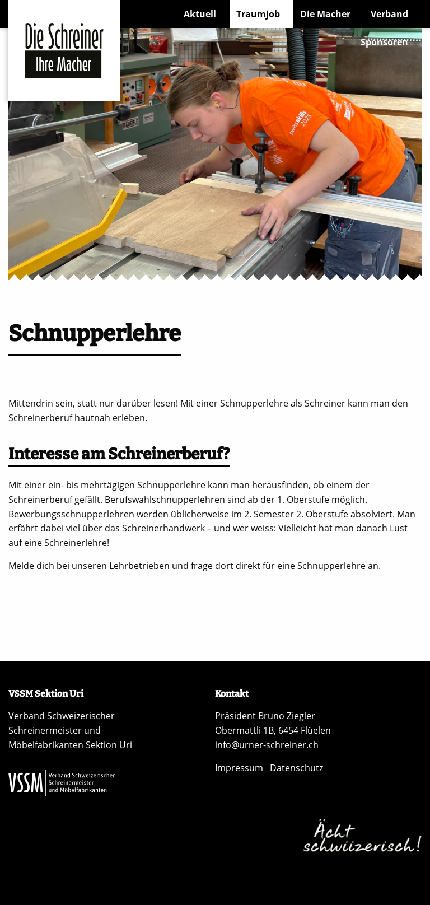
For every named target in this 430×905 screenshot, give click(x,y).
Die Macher (325, 14)
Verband (389, 14)
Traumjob (258, 14)
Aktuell (200, 14)
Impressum (239, 768)
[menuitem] (203, 14)
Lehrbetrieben (139, 565)
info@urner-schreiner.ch (267, 745)
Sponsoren (384, 42)
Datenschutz (296, 768)
